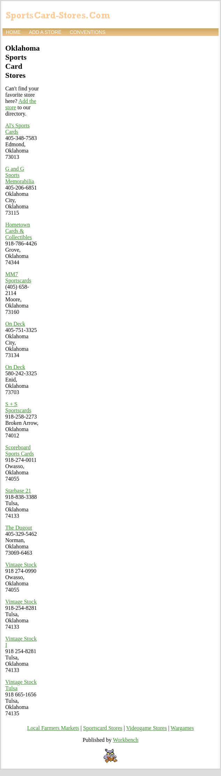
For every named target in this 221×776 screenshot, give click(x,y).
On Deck (15, 324)
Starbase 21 (18, 491)
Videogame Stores (146, 728)
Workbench (125, 740)
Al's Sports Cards (17, 129)
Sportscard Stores (102, 728)
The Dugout (18, 528)
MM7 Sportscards (18, 277)
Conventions (88, 32)
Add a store (45, 32)
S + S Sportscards (18, 407)
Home (13, 32)
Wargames (182, 728)
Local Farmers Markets (53, 728)
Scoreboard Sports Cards (19, 450)
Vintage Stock (21, 565)
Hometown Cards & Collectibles (18, 231)
